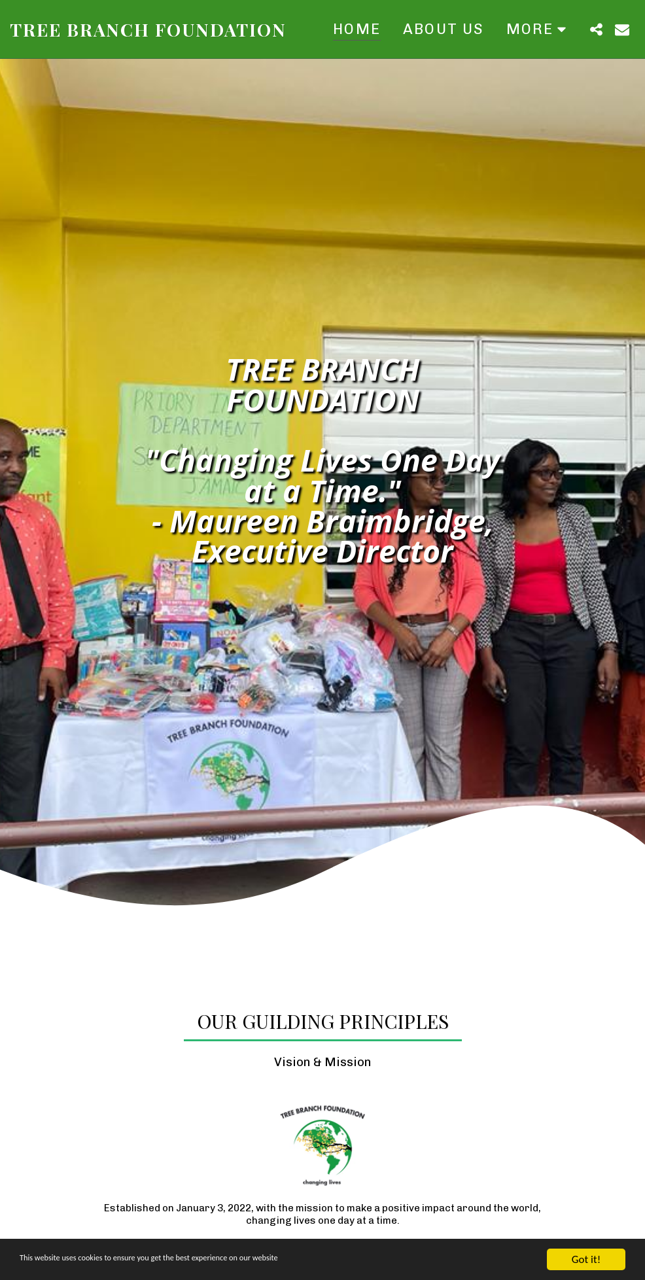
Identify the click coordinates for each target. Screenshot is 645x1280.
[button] (596, 29)
